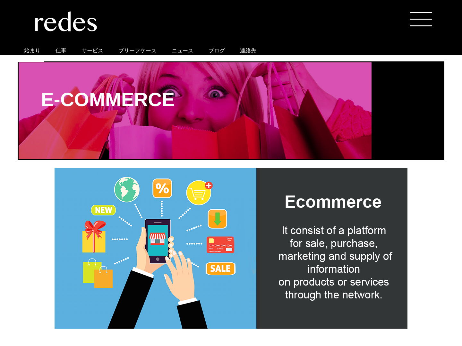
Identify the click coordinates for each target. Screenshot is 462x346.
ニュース (182, 51)
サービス (92, 51)
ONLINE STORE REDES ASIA (31, 60)
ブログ (217, 51)
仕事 (61, 51)
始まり (32, 51)
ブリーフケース (137, 51)
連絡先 (248, 51)
